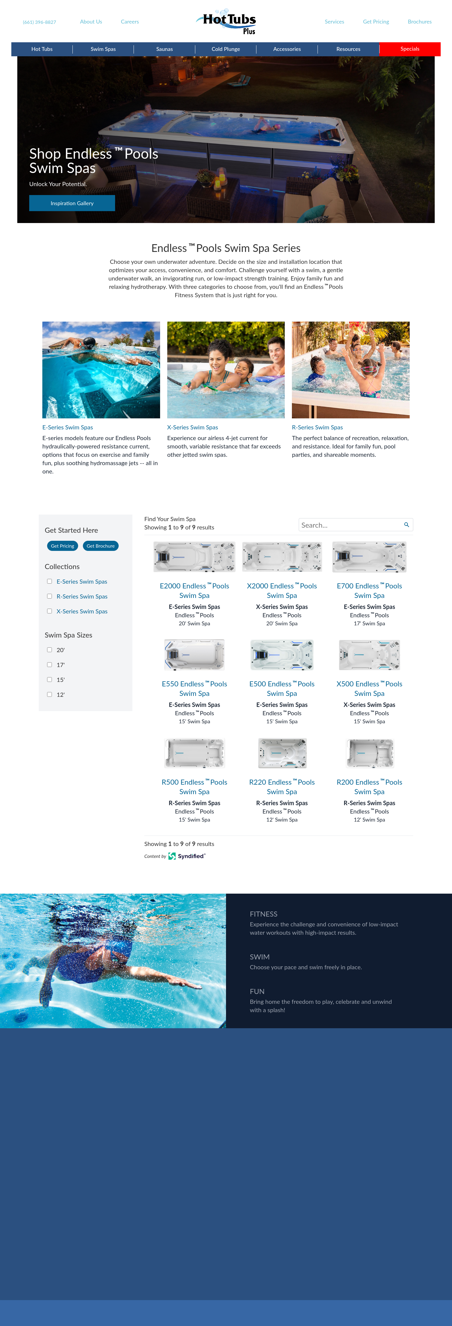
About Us (91, 21)
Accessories (287, 49)
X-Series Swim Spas (282, 606)
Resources (348, 49)
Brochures (420, 21)
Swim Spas (103, 49)
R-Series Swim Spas (194, 802)
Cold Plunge (226, 49)
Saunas (164, 49)
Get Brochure (101, 546)
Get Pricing (376, 21)
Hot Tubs (41, 49)
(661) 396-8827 (39, 22)
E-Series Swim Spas (194, 606)
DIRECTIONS (27, 1212)
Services (334, 21)
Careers (130, 21)
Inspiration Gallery (72, 203)
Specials (410, 48)
